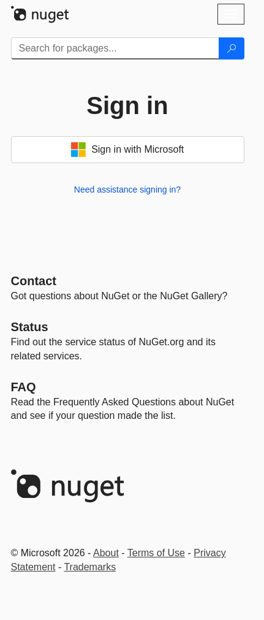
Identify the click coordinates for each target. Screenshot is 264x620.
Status (29, 327)
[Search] (231, 48)
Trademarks (90, 567)
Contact (33, 281)
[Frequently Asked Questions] (23, 387)
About (106, 553)
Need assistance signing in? (127, 189)
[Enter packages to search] (115, 48)
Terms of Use (156, 553)
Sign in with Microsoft (127, 149)
